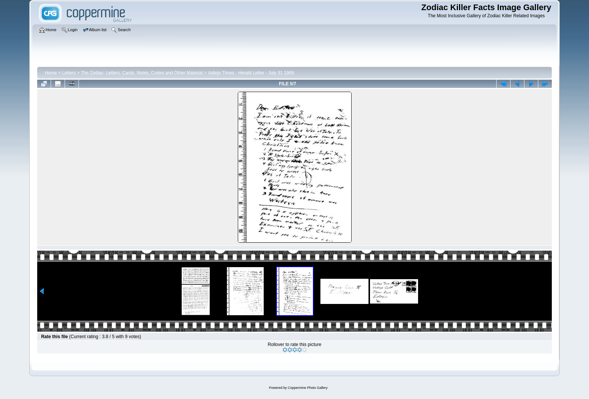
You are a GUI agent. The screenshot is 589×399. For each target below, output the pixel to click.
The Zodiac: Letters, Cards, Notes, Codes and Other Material (141, 73)
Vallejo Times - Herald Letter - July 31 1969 (251, 73)
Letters (69, 73)
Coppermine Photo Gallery (308, 388)
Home (51, 73)
